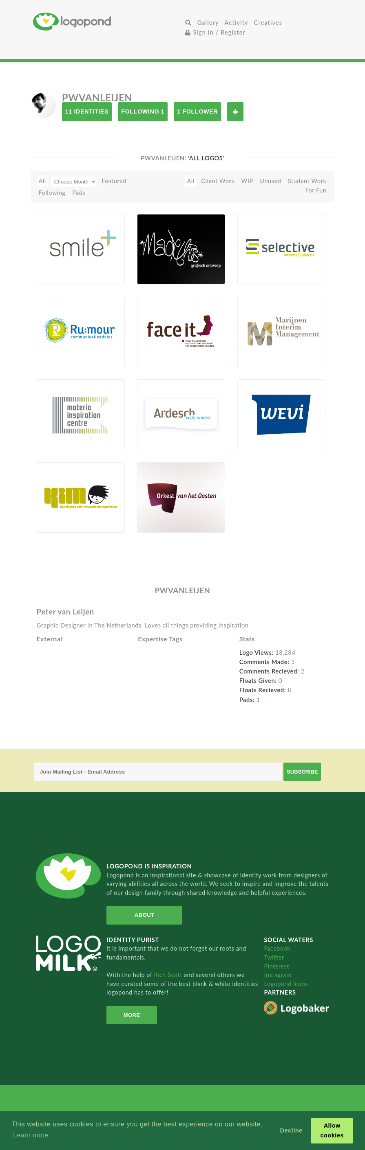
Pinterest (276, 966)
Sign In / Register (215, 32)
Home (107, 21)
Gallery (208, 22)
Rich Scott (169, 974)
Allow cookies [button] (332, 1130)
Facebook (277, 948)
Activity (236, 22)
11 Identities (86, 111)
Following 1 (142, 111)
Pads (78, 192)
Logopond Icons (285, 983)
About (145, 915)
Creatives (268, 22)
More (132, 1015)
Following (52, 192)
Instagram (277, 974)
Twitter (274, 957)
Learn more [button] (31, 1135)
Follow (235, 111)
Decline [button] (291, 1130)
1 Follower (197, 111)
